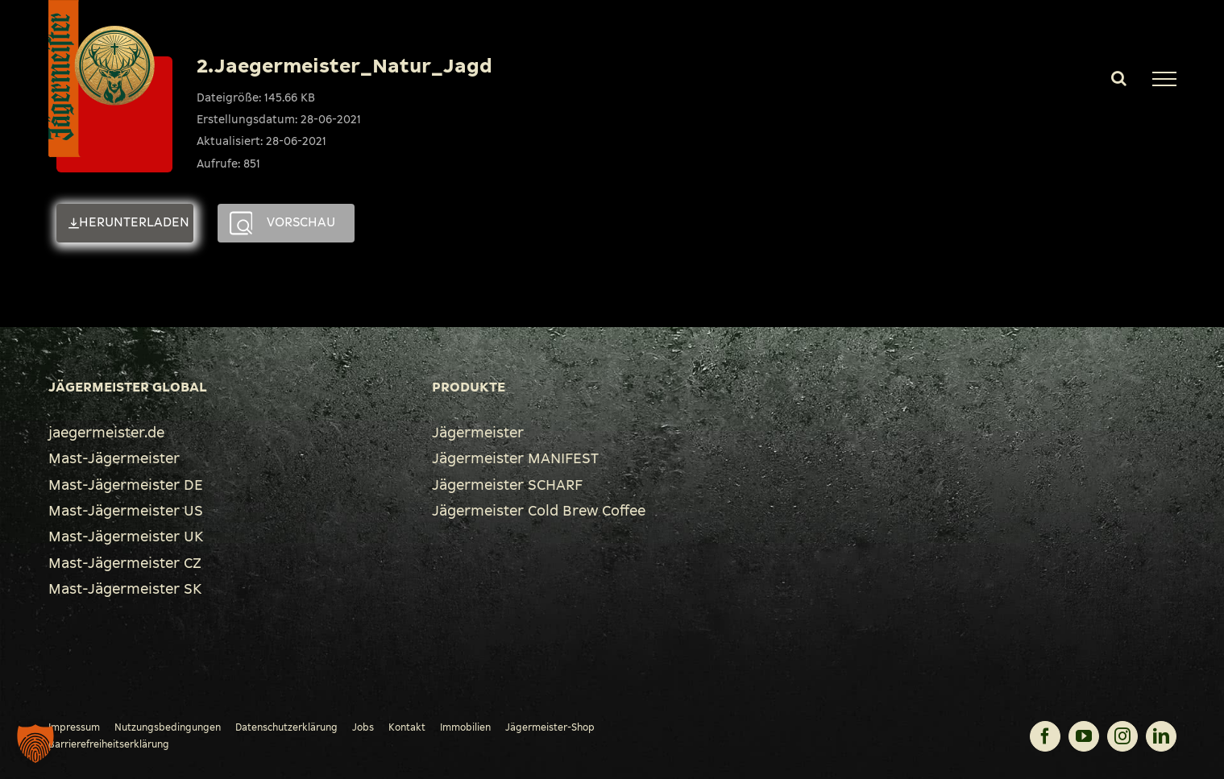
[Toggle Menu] (1164, 79)
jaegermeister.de (106, 432)
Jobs (363, 727)
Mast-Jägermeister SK (124, 589)
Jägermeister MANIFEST (515, 458)
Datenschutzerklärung (286, 727)
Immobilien (465, 727)
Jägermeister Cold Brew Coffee (538, 511)
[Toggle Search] (1118, 78)
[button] (35, 743)
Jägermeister (478, 432)
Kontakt (406, 727)
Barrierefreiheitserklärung (108, 744)
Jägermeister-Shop (550, 727)
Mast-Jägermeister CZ (124, 563)
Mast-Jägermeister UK (125, 536)
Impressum (74, 727)
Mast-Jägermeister (114, 458)
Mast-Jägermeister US (125, 511)
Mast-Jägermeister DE (125, 485)
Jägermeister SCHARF (507, 485)
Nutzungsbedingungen (167, 727)
